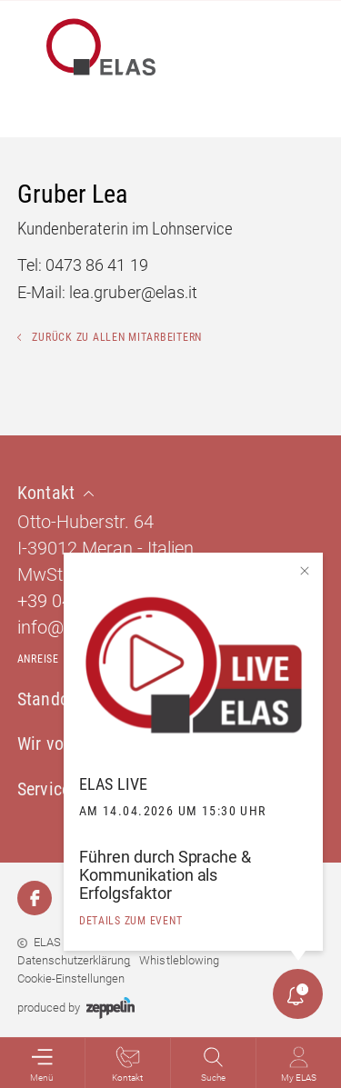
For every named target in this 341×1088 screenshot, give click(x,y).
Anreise (38, 659)
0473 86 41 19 (96, 264)
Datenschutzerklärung (73, 960)
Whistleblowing (178, 960)
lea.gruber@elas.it (133, 292)
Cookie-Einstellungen (71, 978)
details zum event (131, 920)
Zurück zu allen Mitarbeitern (109, 337)
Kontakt (127, 1064)
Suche (213, 1064)
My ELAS (298, 1064)
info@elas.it (63, 627)
